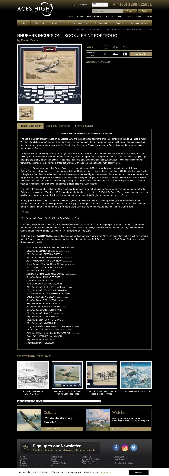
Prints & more (56, 457)
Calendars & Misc (139, 23)
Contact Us (86, 457)
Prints (23, 23)
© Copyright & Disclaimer (123, 463)
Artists (119, 16)
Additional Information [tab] (58, 125)
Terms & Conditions (120, 457)
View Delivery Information (98, 62)
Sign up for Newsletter (91, 459)
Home (77, 29)
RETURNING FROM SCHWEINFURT (33, 392)
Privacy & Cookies (120, 459)
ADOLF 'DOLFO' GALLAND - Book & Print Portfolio (102, 392)
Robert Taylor (99, 29)
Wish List (54, 465)
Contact (148, 16)
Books (119, 23)
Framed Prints (58, 23)
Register (84, 4)
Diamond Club (101, 23)
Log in (74, 4)
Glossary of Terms (89, 461)
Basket (145, 11)
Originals (39, 23)
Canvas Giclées (80, 23)
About (138, 16)
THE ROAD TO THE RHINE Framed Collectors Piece (67, 392)
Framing (109, 16)
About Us (24, 459)
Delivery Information (90, 463)
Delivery (129, 16)
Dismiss (138, 472)
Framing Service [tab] (84, 125)
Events (80, 16)
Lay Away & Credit (58, 463)
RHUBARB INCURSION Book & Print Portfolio (130, 29)
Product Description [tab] (30, 125)
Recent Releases (94, 16)
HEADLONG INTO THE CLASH (136, 391)
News (71, 16)
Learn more (106, 472)
